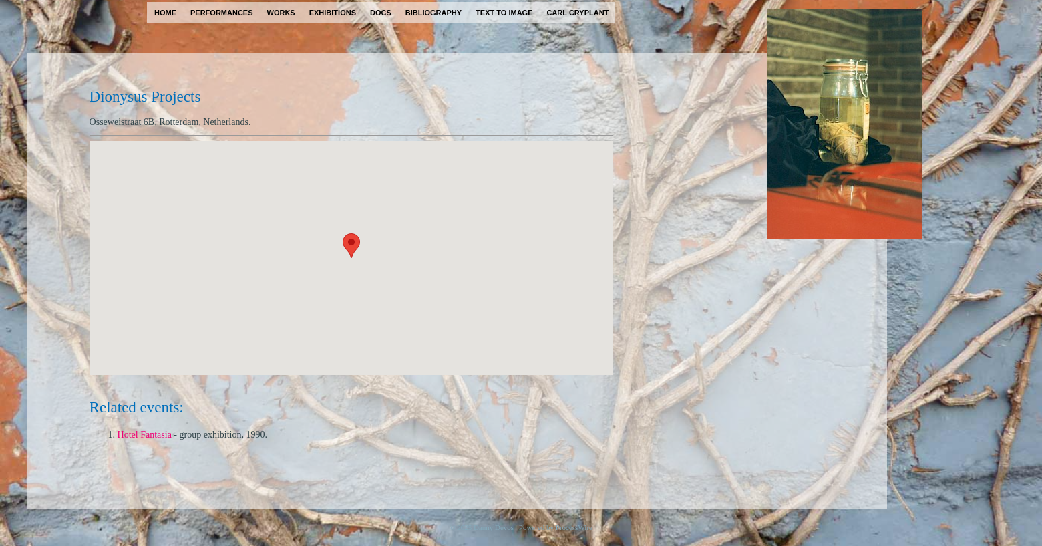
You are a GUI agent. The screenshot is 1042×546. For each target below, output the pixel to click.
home (165, 13)
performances (221, 13)
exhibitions (332, 13)
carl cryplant (577, 13)
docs (380, 13)
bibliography (433, 13)
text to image (504, 13)
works (281, 13)
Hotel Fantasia (145, 435)
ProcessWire (574, 527)
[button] (351, 245)
